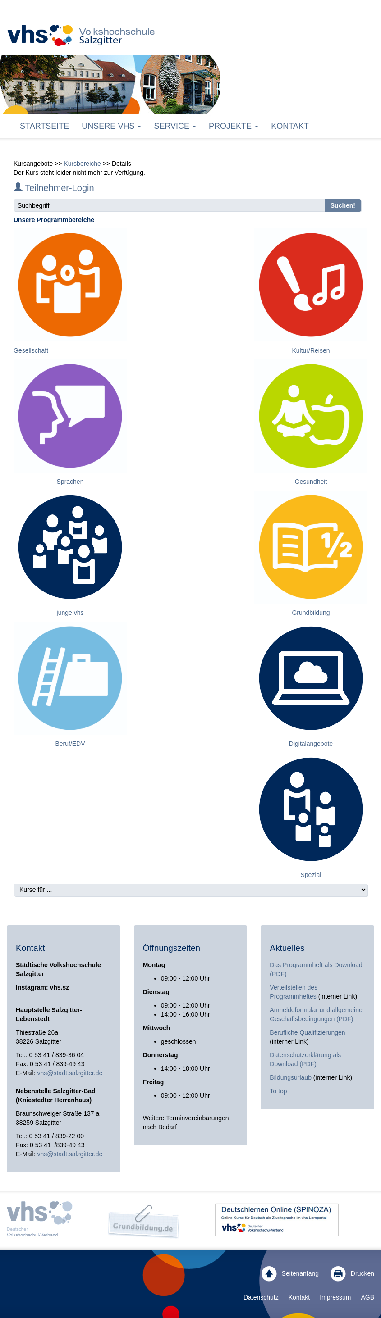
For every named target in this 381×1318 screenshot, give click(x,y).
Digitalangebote (311, 743)
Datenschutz (261, 1297)
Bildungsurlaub (291, 1077)
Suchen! (343, 205)
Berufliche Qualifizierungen (307, 1032)
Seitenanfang (290, 1274)
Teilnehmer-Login (54, 188)
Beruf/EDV (70, 743)
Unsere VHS (111, 126)
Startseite (44, 126)
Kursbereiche (82, 163)
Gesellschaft (31, 350)
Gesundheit (311, 481)
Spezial (311, 874)
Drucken (352, 1274)
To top (278, 1091)
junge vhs (70, 612)
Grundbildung (311, 612)
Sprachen (70, 481)
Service (175, 126)
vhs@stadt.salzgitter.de (69, 1073)
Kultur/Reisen (311, 350)
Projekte (233, 126)
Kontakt (290, 126)
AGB (367, 1297)
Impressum (335, 1297)
